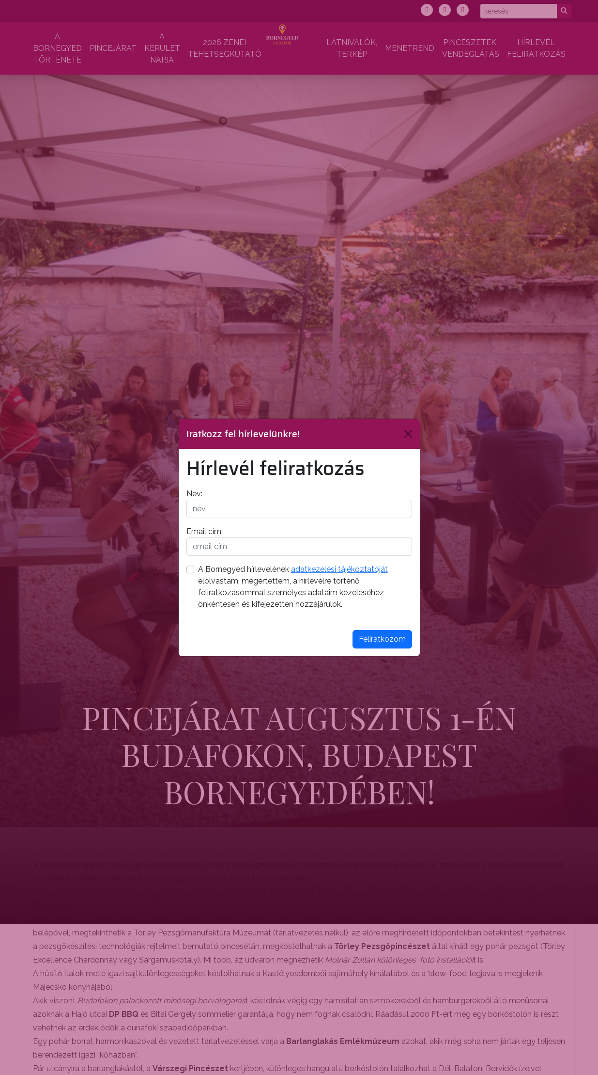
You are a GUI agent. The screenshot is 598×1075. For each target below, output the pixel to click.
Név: (194, 493)
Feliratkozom (382, 639)
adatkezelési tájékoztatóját (339, 569)
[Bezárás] (408, 434)
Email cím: (204, 531)
